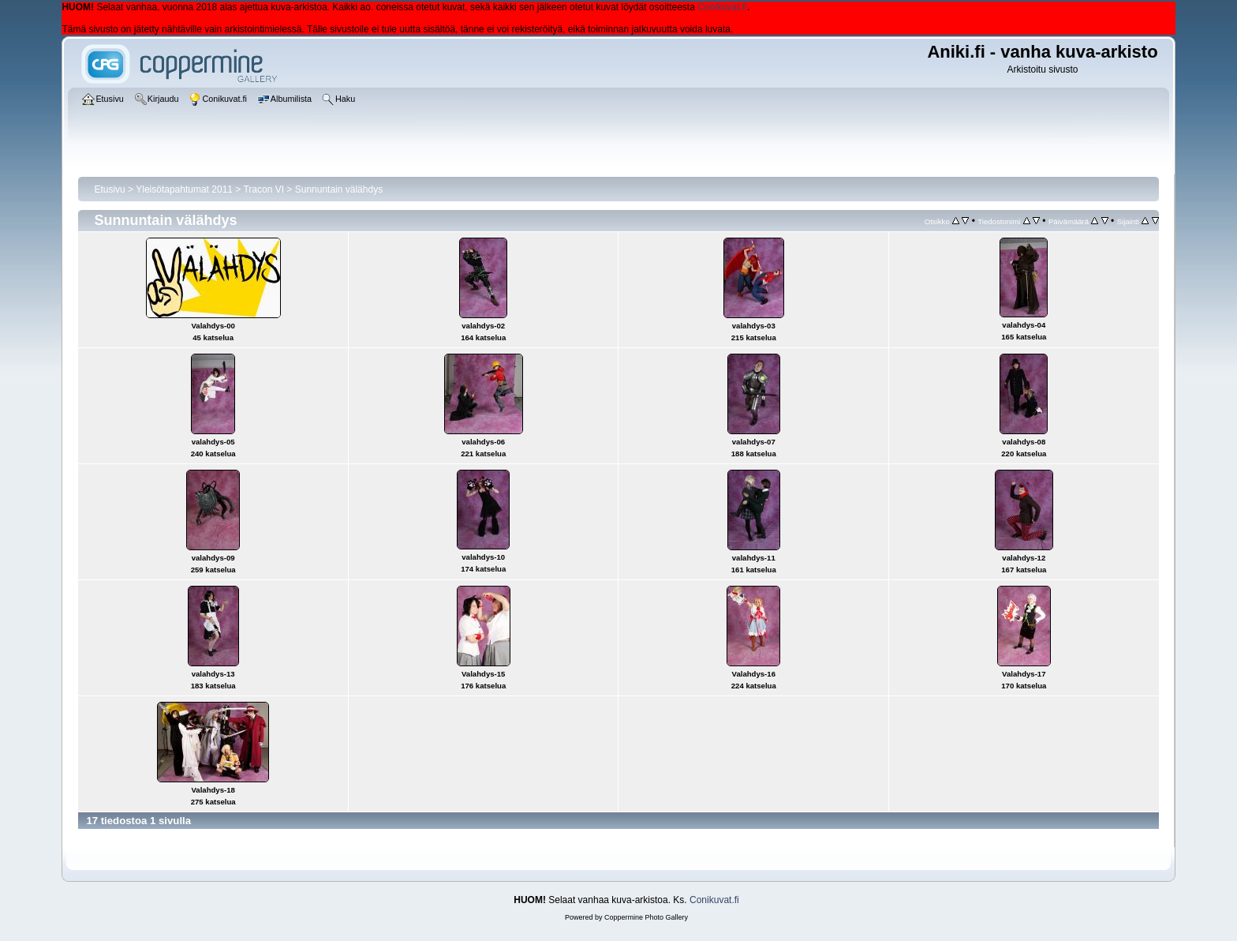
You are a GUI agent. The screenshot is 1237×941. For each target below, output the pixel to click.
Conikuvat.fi (722, 7)
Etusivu (109, 189)
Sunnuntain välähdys (339, 189)
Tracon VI (263, 189)
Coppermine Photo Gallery (646, 917)
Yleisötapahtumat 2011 (184, 189)
